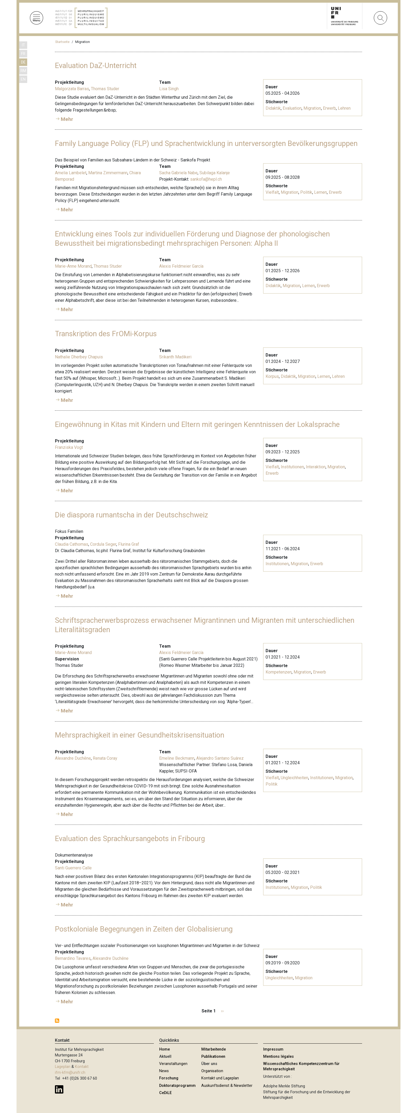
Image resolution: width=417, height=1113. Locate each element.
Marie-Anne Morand (73, 266)
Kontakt (82, 1066)
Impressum (273, 1049)
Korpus (272, 376)
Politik (306, 192)
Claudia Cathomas (71, 544)
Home (164, 1049)
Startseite (62, 42)
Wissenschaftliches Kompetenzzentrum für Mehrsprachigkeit (301, 1066)
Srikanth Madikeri (175, 356)
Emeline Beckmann (176, 758)
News (164, 1071)
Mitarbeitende (213, 1049)
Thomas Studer (105, 88)
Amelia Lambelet (70, 172)
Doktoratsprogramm (177, 1085)
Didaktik (273, 108)
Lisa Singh (169, 88)
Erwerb (329, 108)
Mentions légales (278, 1056)
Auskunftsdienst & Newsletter (226, 1085)
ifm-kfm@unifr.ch (70, 1072)
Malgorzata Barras (72, 88)
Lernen (320, 192)
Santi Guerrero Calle (73, 867)
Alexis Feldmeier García (181, 266)
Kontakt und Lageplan (220, 1078)
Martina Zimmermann (107, 172)
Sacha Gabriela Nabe (178, 172)
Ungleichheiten (294, 777)
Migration (312, 108)
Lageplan (62, 1066)
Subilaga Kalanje (214, 172)
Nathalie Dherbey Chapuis (79, 356)
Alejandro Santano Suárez (220, 758)
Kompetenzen (279, 672)
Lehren (344, 108)
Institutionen (292, 466)
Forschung (168, 1078)
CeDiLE (165, 1093)
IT (23, 45)
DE (23, 62)
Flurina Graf (128, 544)
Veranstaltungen (173, 1063)
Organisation (212, 1071)
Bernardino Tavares (73, 958)
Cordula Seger (103, 544)
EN (23, 79)
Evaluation (292, 108)
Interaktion (316, 466)
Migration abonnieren (57, 1021)
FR (23, 54)
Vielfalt (272, 192)
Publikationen (213, 1056)
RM (23, 71)
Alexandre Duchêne (73, 758)
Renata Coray (105, 758)
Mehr (67, 119)
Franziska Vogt (69, 447)
